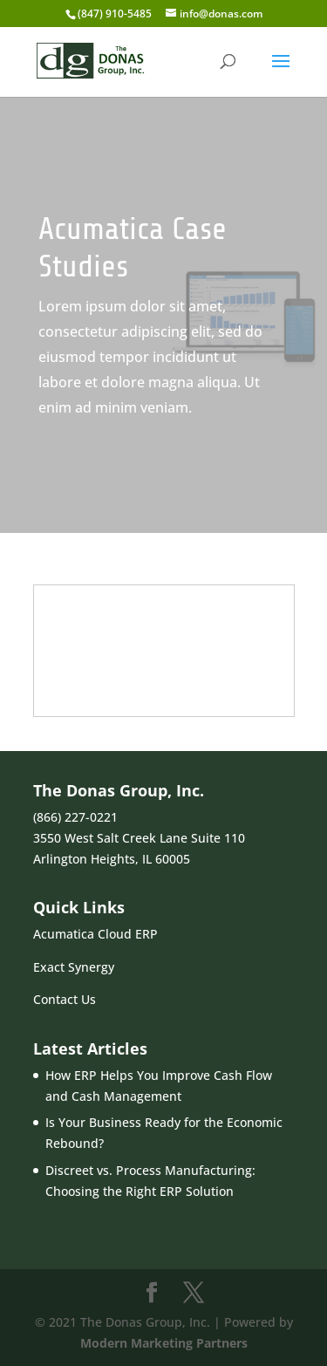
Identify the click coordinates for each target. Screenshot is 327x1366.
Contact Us (64, 999)
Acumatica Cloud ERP (95, 933)
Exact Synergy (73, 967)
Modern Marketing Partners (164, 1343)
